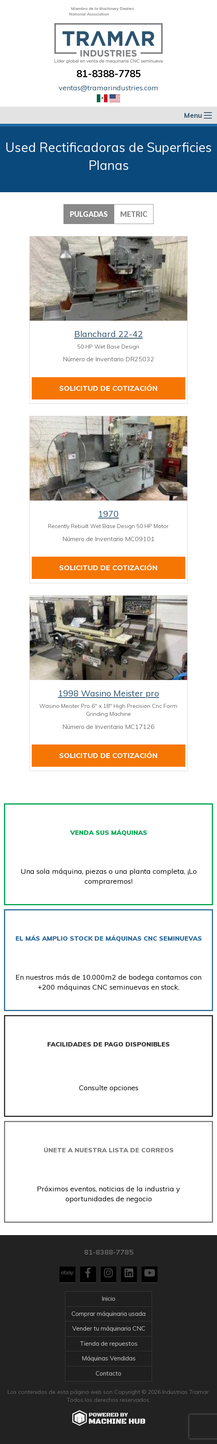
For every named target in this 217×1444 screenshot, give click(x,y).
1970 (108, 514)
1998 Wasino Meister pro (108, 693)
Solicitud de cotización (108, 388)
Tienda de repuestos (109, 1343)
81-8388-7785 (109, 74)
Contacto (108, 1373)
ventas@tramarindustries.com (108, 87)
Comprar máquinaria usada (108, 1313)
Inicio (108, 1298)
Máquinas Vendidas (109, 1358)
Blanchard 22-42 (108, 334)
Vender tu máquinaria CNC (108, 1328)
